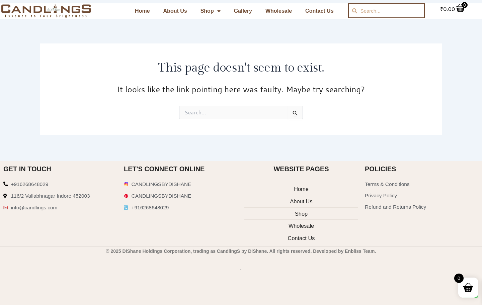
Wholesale (278, 11)
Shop (210, 11)
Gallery (243, 11)
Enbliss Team (360, 251)
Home (142, 11)
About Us (175, 11)
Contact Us (319, 11)
